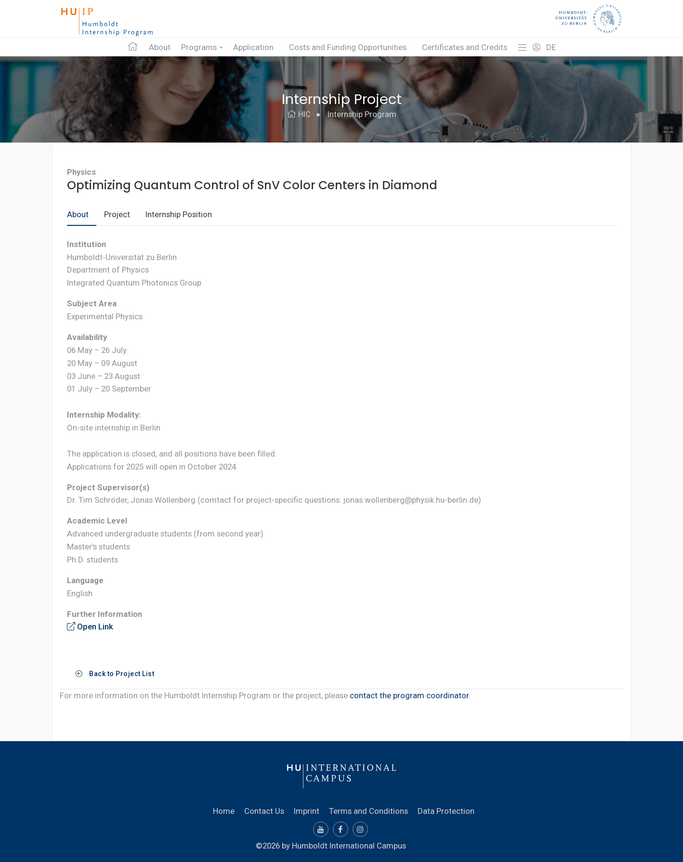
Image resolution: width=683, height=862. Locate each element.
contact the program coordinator (409, 695)
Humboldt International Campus (349, 845)
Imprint (306, 811)
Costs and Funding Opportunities (348, 47)
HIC (299, 114)
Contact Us (264, 811)
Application (253, 47)
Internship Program (362, 114)
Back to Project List (115, 674)
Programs (199, 47)
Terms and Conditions (368, 811)
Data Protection (446, 811)
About (160, 47)
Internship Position (178, 214)
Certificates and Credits (464, 47)
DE (551, 47)
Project (117, 214)
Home (224, 811)
